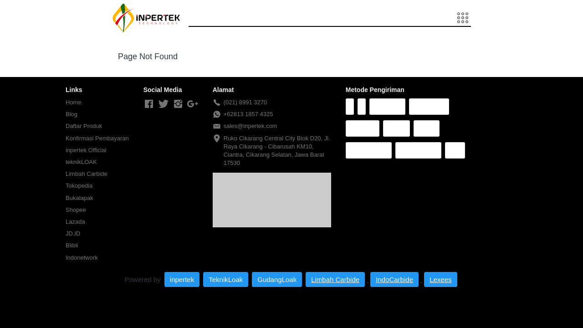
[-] (148, 104)
